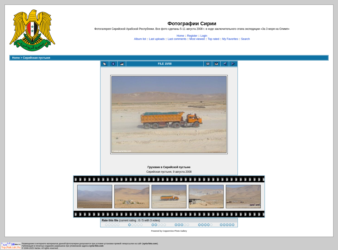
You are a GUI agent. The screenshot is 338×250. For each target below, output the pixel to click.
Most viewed (197, 39)
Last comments (177, 39)
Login (203, 35)
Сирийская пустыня (36, 57)
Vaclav (37, 248)
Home (180, 35)
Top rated (213, 39)
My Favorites (230, 39)
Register (192, 35)
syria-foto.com (150, 243)
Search (245, 39)
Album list (140, 39)
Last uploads (157, 39)
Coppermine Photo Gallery (175, 231)
